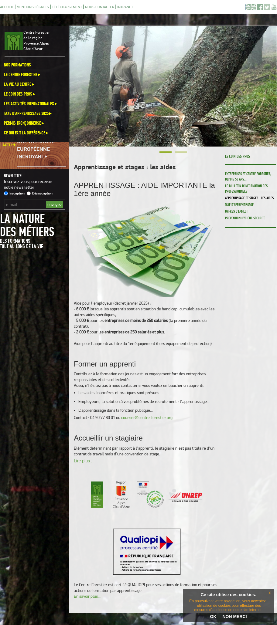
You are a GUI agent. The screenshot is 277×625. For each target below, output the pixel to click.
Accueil (7, 7)
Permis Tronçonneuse (24, 123)
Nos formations (17, 65)
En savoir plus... (87, 596)
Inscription (14, 193)
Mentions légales (33, 7)
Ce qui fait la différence (26, 133)
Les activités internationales (31, 103)
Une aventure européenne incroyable (36, 150)
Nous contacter (99, 7)
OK (213, 616)
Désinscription (39, 193)
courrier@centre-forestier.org (147, 417)
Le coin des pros (20, 94)
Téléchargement (67, 7)
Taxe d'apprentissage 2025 (28, 113)
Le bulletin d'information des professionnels (246, 189)
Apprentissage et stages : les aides (249, 198)
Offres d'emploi (236, 211)
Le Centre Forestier (22, 74)
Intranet (125, 7)
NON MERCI (234, 616)
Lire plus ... (84, 460)
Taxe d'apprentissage (239, 204)
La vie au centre (19, 84)
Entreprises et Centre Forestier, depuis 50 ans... (248, 176)
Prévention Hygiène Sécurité (245, 218)
